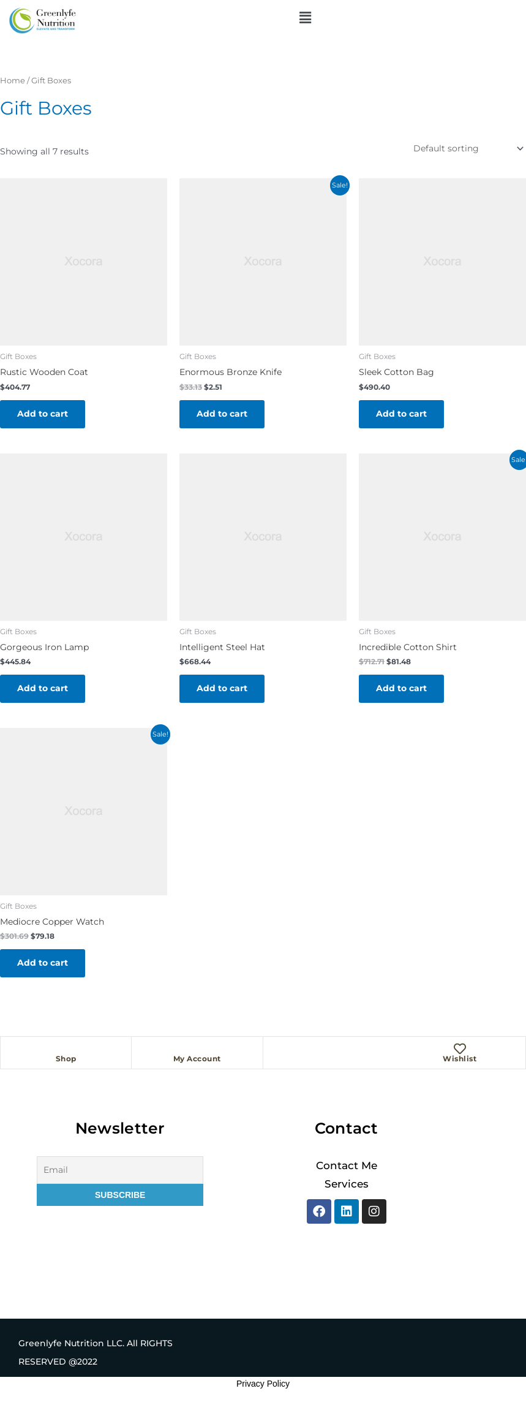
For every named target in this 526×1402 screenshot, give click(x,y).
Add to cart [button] (42, 414)
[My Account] (197, 1049)
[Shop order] (467, 149)
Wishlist (459, 1058)
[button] (305, 17)
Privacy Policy (263, 1384)
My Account (197, 1058)
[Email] (120, 1170)
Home (12, 80)
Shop (66, 1058)
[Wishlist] (460, 1049)
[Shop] (66, 1049)
